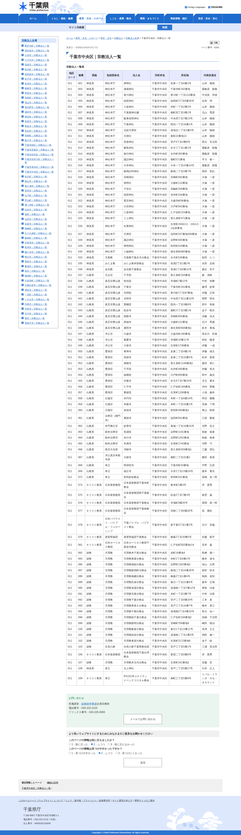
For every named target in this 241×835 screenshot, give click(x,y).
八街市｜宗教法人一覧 (36, 55)
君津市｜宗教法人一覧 (36, 247)
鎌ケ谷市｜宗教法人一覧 (37, 252)
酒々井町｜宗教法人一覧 (37, 205)
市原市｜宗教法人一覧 (36, 309)
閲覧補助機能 (217, 7)
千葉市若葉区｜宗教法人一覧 (39, 150)
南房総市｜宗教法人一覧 (37, 74)
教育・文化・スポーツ (91, 18)
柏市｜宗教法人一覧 (35, 271)
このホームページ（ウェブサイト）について (40, 800)
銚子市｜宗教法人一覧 (36, 140)
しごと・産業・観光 (120, 18)
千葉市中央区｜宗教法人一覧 (39, 172)
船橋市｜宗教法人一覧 (36, 88)
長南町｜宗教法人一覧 (36, 135)
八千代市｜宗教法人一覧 (37, 60)
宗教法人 (118, 38)
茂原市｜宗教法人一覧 (36, 64)
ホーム (33, 18)
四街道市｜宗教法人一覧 (37, 50)
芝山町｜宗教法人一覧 (36, 200)
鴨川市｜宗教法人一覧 (36, 257)
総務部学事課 (89, 703)
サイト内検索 (76, 27)
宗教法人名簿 (29, 40)
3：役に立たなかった (123, 744)
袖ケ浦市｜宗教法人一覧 (37, 186)
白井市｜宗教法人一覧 (36, 209)
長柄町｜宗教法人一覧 (36, 97)
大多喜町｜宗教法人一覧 (37, 280)
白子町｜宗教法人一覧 (36, 195)
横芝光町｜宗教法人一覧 (37, 46)
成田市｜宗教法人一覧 (36, 112)
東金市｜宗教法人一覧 (36, 126)
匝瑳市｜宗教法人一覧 (36, 190)
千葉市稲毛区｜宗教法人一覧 (39, 154)
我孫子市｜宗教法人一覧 (37, 323)
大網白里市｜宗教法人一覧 (38, 285)
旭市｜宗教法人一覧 (35, 318)
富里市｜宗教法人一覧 (36, 121)
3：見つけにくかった (130, 753)
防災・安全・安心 (207, 18)
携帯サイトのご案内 (145, 800)
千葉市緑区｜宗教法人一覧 (38, 145)
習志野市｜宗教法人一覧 (37, 107)
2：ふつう (99, 744)
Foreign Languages (196, 7)
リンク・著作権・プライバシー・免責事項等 (87, 800)
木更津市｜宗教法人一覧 (37, 242)
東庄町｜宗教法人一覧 (36, 116)
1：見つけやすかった (83, 753)
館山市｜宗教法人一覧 (36, 181)
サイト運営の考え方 (122, 800)
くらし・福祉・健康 (62, 18)
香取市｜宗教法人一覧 (36, 261)
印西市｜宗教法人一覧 (36, 304)
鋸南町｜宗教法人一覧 (36, 238)
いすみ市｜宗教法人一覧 (37, 299)
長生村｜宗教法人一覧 (36, 131)
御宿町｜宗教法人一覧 (36, 276)
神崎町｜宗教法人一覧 (36, 228)
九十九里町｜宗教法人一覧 (38, 233)
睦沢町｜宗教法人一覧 (36, 69)
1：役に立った (79, 744)
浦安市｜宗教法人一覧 (36, 290)
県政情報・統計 (178, 18)
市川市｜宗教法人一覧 (36, 313)
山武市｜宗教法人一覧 (36, 219)
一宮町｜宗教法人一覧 (36, 294)
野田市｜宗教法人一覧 (36, 93)
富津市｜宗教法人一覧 (36, 83)
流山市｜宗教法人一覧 (36, 102)
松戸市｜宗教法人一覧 (36, 79)
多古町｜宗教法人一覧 (36, 176)
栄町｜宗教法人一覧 (35, 214)
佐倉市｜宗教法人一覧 (36, 224)
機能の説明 (52, 782)
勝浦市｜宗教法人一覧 (36, 266)
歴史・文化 (106, 38)
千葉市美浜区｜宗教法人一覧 (39, 167)
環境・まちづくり (149, 18)
